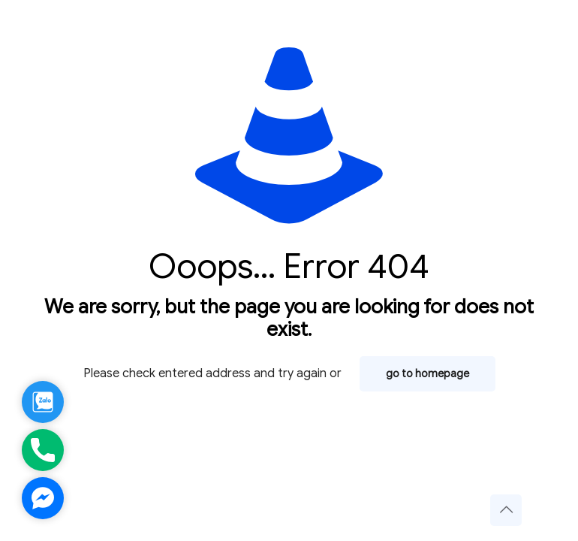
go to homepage (427, 373)
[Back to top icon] (506, 510)
